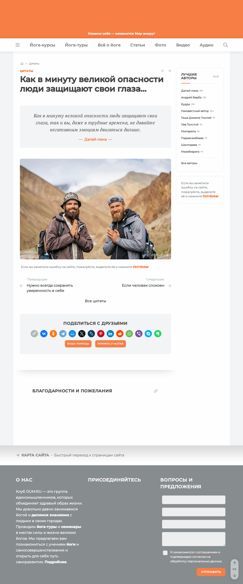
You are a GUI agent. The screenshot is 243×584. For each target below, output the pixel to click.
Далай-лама (95, 139)
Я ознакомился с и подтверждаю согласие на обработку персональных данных (196, 556)
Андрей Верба (194, 97)
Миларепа (191, 131)
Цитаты (26, 71)
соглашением (206, 552)
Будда (188, 104)
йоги (70, 544)
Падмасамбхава (195, 138)
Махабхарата (193, 152)
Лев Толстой (192, 124)
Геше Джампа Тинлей (199, 118)
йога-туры (47, 527)
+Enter (141, 267)
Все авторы (189, 163)
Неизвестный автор (198, 111)
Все (216, 76)
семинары (71, 527)
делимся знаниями (50, 515)
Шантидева (191, 145)
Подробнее (55, 562)
